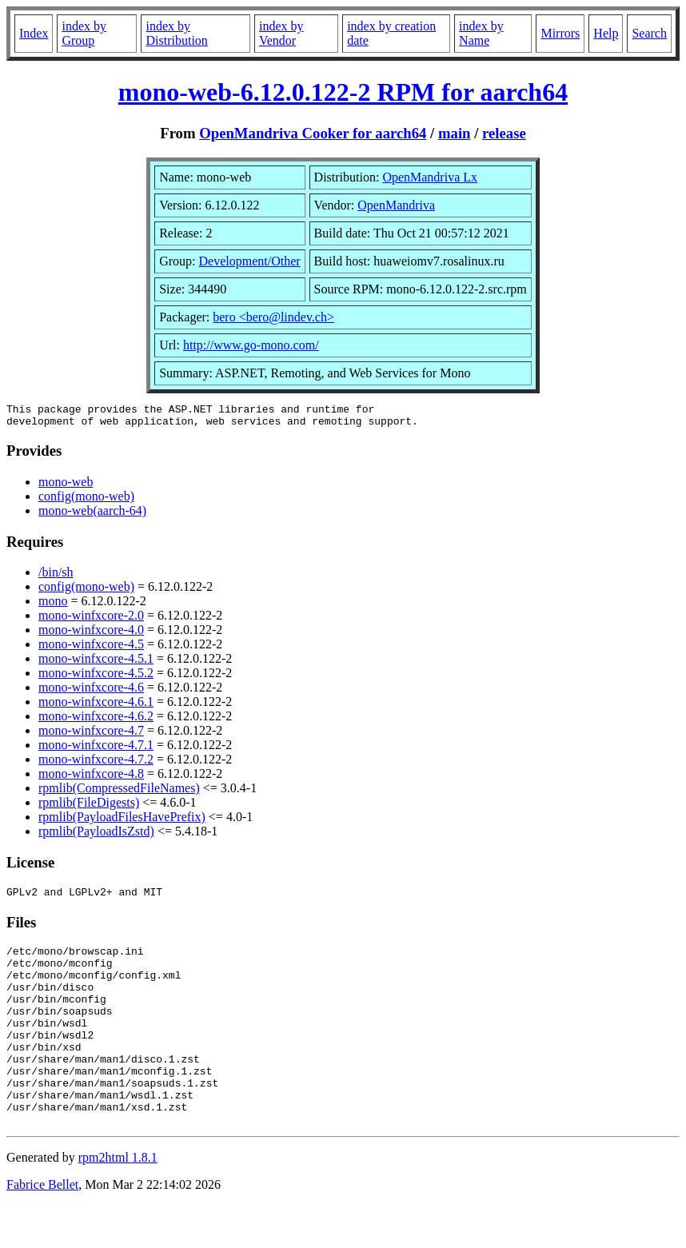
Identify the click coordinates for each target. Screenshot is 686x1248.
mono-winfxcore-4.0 (91, 634)
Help (605, 33)
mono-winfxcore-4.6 (91, 692)
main (454, 133)
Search (649, 33)
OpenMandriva (396, 205)
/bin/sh (56, 577)
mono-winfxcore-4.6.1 (96, 706)
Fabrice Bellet (42, 1227)
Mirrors (560, 33)
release (504, 133)
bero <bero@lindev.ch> (273, 317)
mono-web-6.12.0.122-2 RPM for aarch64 (343, 92)
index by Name (481, 33)
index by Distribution (176, 33)
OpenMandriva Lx (429, 177)
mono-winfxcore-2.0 (91, 620)
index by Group (84, 33)
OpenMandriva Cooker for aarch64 (312, 133)
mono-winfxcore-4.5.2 (96, 677)
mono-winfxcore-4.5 (91, 649)
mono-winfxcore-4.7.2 (96, 764)
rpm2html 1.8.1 (118, 1200)
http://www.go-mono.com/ (251, 345)
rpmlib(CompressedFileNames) (119, 792)
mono (52, 605)
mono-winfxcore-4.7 (91, 735)
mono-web (65, 486)
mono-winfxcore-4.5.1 (96, 663)
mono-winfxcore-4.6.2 (96, 721)
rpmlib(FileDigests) (88, 807)
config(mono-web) (86, 501)
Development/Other (250, 261)
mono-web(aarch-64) (92, 515)
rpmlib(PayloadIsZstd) (96, 836)
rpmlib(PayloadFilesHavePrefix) (121, 821)
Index (33, 33)
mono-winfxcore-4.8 (91, 778)
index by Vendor (281, 33)
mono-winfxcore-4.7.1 (96, 749)
